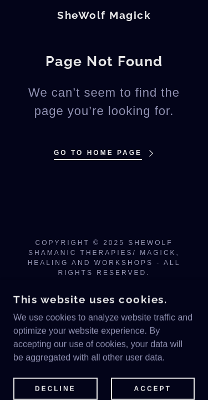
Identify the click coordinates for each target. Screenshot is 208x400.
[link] (104, 15)
